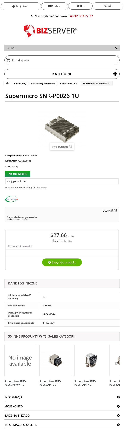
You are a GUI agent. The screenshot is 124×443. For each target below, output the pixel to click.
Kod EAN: (10, 160)
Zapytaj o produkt (62, 262)
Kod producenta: (15, 155)
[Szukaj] (116, 48)
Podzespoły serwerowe (43, 83)
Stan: (8, 166)
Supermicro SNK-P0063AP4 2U (50, 382)
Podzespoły (20, 83)
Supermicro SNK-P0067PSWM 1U (15, 382)
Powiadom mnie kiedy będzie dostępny (26, 187)
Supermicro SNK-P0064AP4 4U (85, 382)
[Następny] (116, 363)
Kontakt (56, 6)
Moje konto (23, 6)
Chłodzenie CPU (68, 83)
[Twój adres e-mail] (62, 181)
